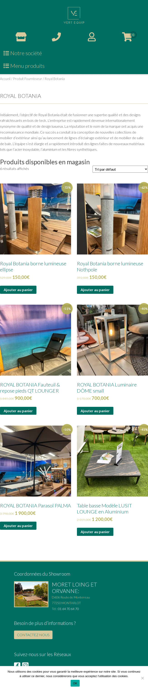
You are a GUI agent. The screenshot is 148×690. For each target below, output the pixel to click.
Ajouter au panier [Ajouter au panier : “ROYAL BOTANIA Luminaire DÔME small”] (95, 411)
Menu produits (24, 65)
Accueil (5, 79)
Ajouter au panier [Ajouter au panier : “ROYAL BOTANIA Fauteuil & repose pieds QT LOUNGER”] (18, 411)
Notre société (23, 53)
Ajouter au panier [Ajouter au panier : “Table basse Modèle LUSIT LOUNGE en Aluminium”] (95, 532)
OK (75, 683)
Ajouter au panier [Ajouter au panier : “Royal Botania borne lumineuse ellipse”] (18, 289)
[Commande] (120, 169)
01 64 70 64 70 (68, 609)
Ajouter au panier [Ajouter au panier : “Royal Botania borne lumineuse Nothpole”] (95, 289)
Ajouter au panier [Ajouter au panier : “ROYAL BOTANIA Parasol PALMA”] (18, 525)
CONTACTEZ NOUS (33, 635)
